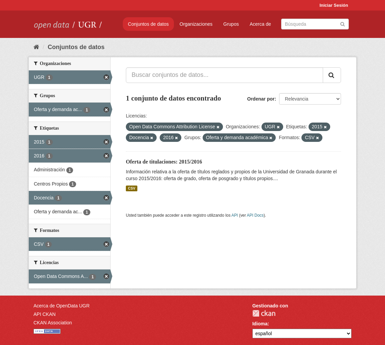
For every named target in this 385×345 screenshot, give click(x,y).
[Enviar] (342, 23)
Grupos (231, 24)
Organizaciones (196, 24)
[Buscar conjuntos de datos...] (224, 75)
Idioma (260, 323)
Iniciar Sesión (333, 5)
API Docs (255, 215)
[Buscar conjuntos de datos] (315, 24)
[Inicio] (36, 47)
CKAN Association (52, 322)
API (234, 215)
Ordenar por (261, 99)
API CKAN (44, 314)
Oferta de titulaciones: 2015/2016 (164, 162)
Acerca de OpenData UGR (61, 305)
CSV (131, 188)
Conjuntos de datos (148, 24)
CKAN (263, 313)
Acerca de (260, 24)
